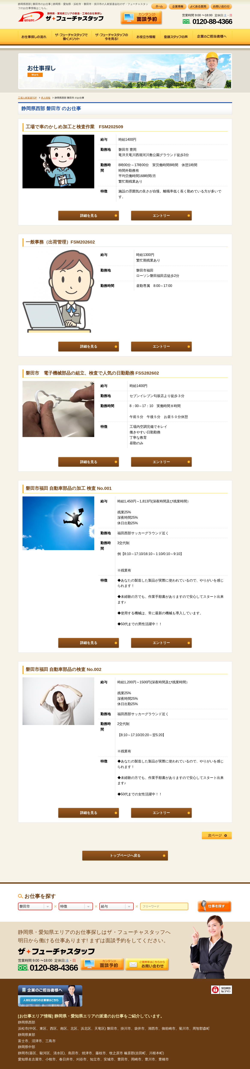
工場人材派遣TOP (27, 97)
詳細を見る (88, 215)
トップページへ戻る (125, 855)
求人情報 (45, 97)
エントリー (161, 215)
